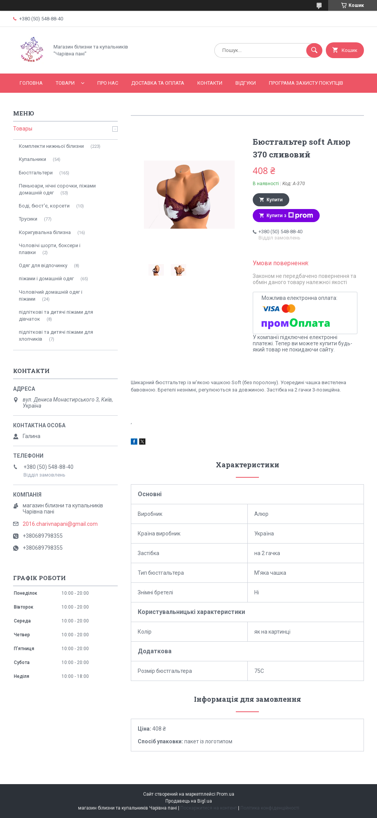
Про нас (107, 83)
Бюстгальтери (36, 173)
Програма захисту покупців (306, 83)
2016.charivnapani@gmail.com (60, 524)
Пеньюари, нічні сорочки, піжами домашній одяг (57, 189)
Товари (65, 83)
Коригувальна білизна (45, 232)
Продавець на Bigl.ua (188, 801)
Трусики (28, 219)
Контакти (209, 83)
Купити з (290, 215)
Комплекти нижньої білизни (51, 146)
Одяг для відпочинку (43, 265)
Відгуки (245, 83)
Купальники (32, 159)
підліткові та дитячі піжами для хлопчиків (56, 335)
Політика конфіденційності (269, 808)
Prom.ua (225, 794)
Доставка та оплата (157, 83)
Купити (275, 199)
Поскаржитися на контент (208, 808)
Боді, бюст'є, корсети (44, 206)
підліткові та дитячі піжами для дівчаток (56, 315)
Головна (31, 83)
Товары (22, 128)
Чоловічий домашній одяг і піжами (50, 295)
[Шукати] (314, 50)
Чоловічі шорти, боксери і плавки (49, 249)
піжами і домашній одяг (46, 278)
